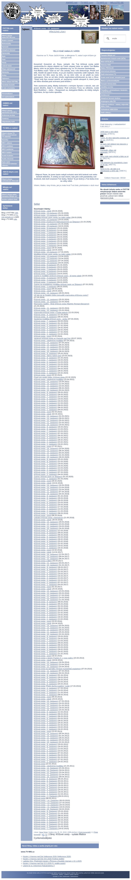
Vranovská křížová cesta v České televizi (51, 312)
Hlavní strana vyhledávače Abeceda (10, 180)
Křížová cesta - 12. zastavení (46, 302)
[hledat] (114, 38)
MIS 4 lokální (7, 152)
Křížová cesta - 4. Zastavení (45, 790)
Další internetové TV (108, 74)
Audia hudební (7, 155)
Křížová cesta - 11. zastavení (46, 308)
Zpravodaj (6, 53)
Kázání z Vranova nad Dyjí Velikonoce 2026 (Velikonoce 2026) (47, 857)
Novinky (5, 140)
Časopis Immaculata (108, 84)
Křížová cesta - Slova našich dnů (47, 356)
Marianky (5, 72)
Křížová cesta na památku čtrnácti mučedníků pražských (57, 669)
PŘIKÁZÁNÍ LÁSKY (57, 32)
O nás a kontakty (8, 88)
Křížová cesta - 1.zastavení (45, 245)
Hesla (4, 62)
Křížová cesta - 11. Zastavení (46, 774)
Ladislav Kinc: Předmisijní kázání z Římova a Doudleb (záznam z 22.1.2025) (52, 861)
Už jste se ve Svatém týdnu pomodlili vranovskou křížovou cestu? (61, 295)
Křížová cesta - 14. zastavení (46, 293)
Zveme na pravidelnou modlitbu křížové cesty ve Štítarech (58, 284)
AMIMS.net (71, 2)
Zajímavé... (6, 78)
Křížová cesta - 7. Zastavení (45, 783)
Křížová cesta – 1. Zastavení (46, 796)
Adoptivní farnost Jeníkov (110, 98)
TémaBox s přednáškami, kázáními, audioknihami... (114, 91)
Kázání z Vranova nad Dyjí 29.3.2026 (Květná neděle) (43, 859)
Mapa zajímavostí (8, 69)
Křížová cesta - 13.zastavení (45, 215)
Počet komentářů (85, 832)
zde (16, 213)
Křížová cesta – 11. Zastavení (46, 807)
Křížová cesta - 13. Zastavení (46, 770)
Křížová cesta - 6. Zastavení (45, 785)
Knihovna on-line (8, 115)
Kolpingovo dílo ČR (108, 101)
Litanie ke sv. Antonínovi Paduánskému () (39, 866)
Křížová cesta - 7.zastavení (45, 232)
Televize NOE (106, 65)
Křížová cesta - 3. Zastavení (45, 792)
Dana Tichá (43, 832)
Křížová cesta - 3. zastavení (45, 330)
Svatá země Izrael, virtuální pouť (113, 77)
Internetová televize (108, 71)
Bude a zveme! (7, 40)
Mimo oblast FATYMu (10, 81)
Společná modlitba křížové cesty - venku (50, 319)
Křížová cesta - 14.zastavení (45, 213)
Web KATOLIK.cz (107, 61)
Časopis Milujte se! (108, 55)
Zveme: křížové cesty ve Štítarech (48, 476)
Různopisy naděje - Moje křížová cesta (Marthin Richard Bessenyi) (61, 304)
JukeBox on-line (107, 87)
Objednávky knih (8, 122)
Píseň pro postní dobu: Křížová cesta (49, 377)
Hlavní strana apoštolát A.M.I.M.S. (9, 111)
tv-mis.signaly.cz (9, 216)
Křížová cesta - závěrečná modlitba (48, 340)
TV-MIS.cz (101, 2)
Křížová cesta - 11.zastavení (45, 224)
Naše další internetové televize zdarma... (9, 163)
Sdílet (37, 204)
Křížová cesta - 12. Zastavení (46, 772)
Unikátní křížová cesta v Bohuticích (48, 518)
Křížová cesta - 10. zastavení (46, 310)
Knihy (4, 75)
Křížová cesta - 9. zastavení (45, 315)
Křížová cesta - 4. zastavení (45, 327)
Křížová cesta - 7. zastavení (45, 321)
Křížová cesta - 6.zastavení (45, 235)
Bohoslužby (6, 43)
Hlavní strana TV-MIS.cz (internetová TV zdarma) (9, 134)
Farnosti (5, 47)
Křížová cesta (39, 764)
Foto (3, 59)
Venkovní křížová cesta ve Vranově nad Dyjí (52, 338)
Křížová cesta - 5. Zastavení (45, 787)
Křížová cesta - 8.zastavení (45, 230)
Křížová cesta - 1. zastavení (45, 334)
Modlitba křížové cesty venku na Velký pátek (52, 217)
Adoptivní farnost (8, 50)
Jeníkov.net (105, 95)
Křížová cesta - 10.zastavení (45, 226)
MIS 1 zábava (7, 143)
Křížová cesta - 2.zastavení (45, 243)
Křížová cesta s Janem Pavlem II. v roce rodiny (53, 658)
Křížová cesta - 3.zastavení (45, 241)
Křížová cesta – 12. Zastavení (46, 805)
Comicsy (5, 118)
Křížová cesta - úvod (42, 248)
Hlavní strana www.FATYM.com (8, 36)
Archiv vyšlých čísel (9, 199)
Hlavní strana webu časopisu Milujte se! (9, 195)
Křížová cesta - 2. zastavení (45, 332)
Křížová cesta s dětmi (43, 561)
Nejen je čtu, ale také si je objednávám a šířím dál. (110, 170)
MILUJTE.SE (117, 2)
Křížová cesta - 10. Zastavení (46, 777)
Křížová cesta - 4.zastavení (45, 239)
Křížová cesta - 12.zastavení (45, 220)
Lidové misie (7, 66)
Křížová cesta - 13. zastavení (46, 299)
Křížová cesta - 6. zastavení (45, 323)
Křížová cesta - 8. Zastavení (45, 781)
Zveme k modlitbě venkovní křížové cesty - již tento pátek (57, 276)
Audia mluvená (7, 159)
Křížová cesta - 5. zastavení (45, 325)
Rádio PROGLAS (107, 68)
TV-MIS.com (86, 2)
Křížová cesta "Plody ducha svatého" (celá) (52, 686)
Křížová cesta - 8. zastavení (45, 317)
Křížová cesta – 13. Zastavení (46, 803)
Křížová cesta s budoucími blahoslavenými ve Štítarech (57, 222)
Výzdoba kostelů (8, 85)
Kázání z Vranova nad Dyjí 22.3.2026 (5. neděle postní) (44, 863)
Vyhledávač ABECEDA (109, 109)
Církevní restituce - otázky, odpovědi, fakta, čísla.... (115, 105)
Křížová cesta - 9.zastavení (45, 228)
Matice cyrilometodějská (110, 80)
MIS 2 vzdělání (7, 146)
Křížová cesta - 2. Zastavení (45, 794)
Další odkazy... (106, 112)
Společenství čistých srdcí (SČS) (113, 58)
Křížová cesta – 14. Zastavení (46, 800)
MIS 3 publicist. (8, 149)
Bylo (3, 56)
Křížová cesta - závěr (42, 211)
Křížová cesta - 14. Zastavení (46, 768)
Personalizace (7, 93)
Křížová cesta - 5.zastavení (45, 237)
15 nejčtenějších (8, 97)
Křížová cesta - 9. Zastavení (45, 779)
